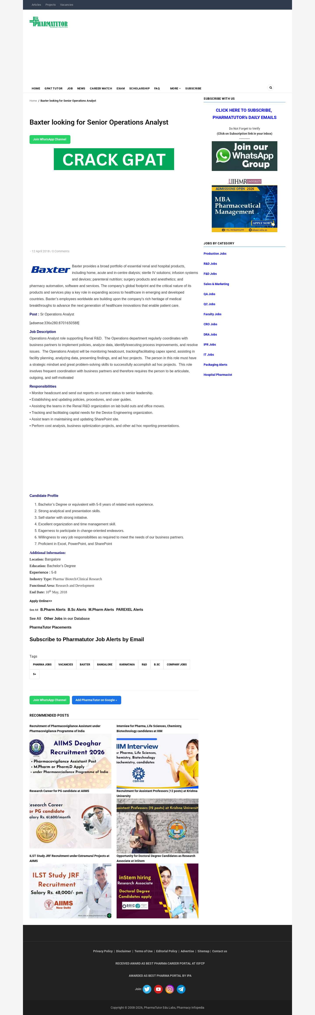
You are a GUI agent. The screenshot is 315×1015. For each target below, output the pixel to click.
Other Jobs (53, 618)
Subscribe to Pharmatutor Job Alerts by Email (87, 639)
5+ (34, 674)
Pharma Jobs (42, 664)
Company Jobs (177, 664)
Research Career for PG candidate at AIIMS (59, 791)
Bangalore (104, 664)
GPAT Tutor (54, 88)
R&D (144, 664)
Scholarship (141, 88)
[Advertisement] (179, 44)
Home (36, 88)
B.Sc (157, 664)
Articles (36, 4)
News (82, 88)
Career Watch (102, 88)
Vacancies (66, 4)
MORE (178, 88)
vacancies (65, 664)
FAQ (159, 88)
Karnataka (127, 664)
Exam (122, 88)
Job (71, 88)
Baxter (85, 664)
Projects (51, 4)
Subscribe (196, 88)
